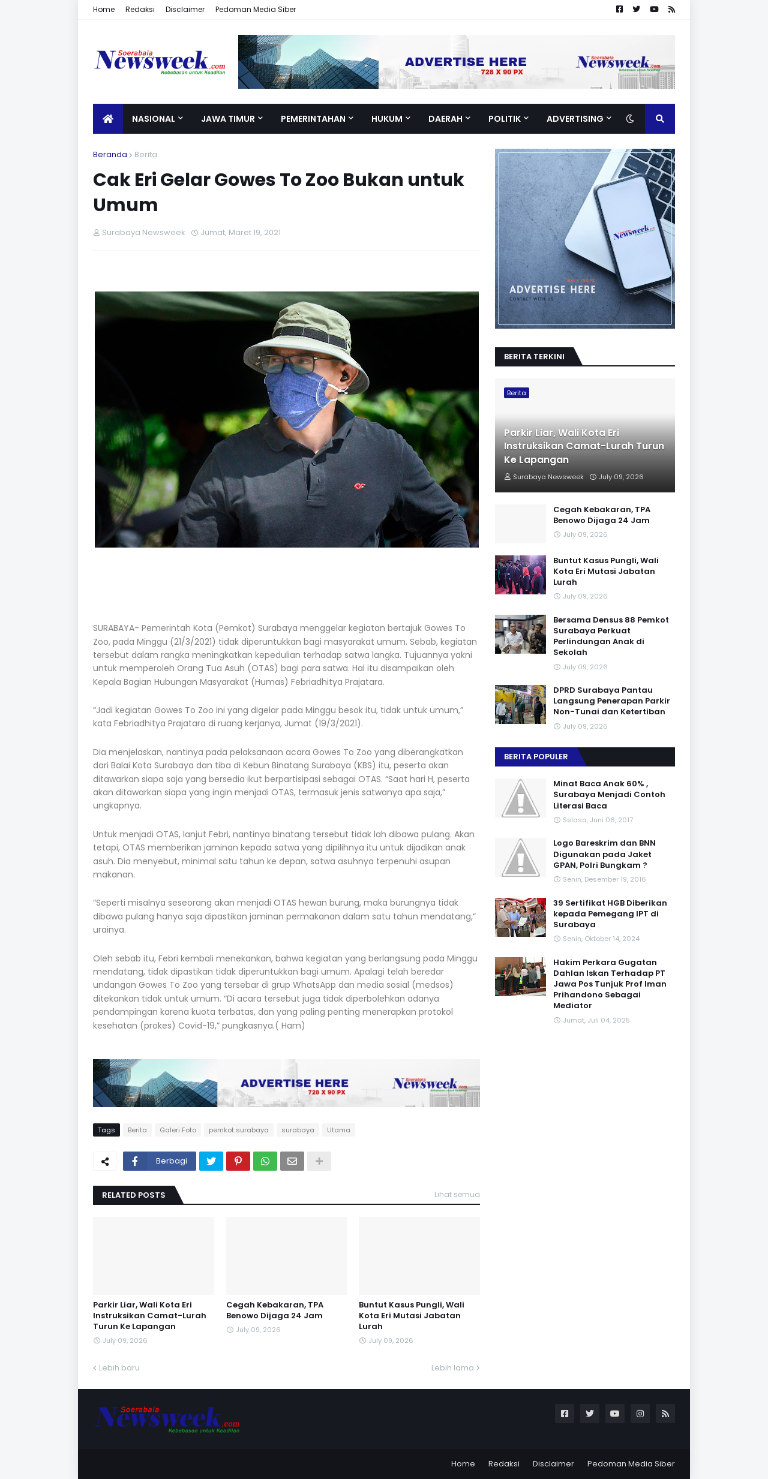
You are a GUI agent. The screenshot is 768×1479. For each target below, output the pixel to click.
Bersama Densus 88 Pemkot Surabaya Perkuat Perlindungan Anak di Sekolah (611, 637)
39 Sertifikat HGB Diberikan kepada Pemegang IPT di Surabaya (610, 914)
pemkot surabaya (239, 1130)
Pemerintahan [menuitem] (313, 119)
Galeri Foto (178, 1130)
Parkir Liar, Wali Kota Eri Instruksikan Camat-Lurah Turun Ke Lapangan (149, 1316)
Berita (145, 154)
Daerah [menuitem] (445, 119)
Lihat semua (457, 1194)
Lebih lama (452, 1367)
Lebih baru (119, 1367)
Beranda (110, 154)
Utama (338, 1130)
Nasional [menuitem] (153, 119)
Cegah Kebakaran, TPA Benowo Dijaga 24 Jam (274, 1310)
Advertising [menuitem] (575, 119)
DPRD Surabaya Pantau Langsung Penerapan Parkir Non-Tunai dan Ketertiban (611, 701)
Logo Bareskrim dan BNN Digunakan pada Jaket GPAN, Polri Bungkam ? (604, 854)
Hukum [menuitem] (387, 119)
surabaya (297, 1130)
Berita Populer (536, 756)
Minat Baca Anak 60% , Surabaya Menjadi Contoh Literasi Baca (609, 794)
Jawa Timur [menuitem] (228, 119)
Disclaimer (185, 9)
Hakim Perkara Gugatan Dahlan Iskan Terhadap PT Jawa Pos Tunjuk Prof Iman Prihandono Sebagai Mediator (610, 984)
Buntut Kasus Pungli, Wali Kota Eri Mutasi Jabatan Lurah (411, 1316)
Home (104, 9)
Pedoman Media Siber (255, 9)
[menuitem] (108, 119)
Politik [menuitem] (504, 119)
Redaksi (140, 9)
